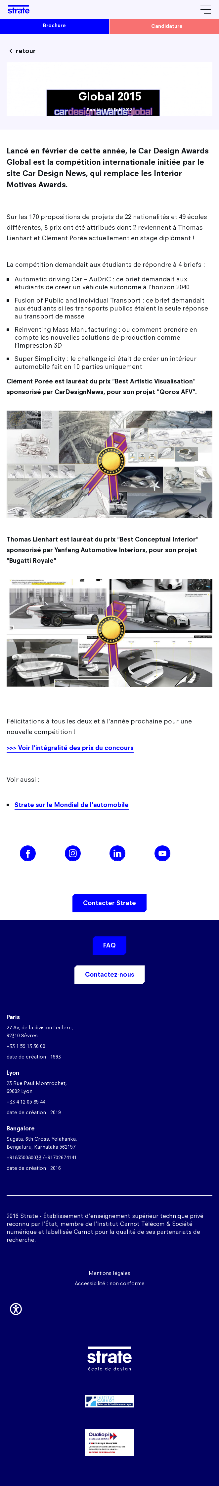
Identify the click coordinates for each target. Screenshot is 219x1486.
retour (26, 51)
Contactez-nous (109, 974)
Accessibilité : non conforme (110, 1283)
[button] (16, 1307)
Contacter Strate (109, 903)
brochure (54, 25)
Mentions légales (109, 1273)
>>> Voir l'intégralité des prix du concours (70, 748)
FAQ (109, 945)
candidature (167, 26)
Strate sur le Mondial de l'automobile (72, 805)
